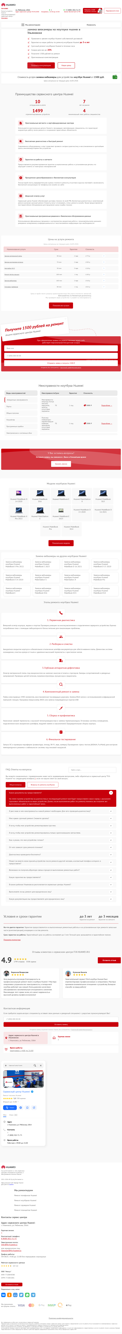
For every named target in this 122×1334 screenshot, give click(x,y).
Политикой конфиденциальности (81, 1031)
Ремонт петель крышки (12, 274)
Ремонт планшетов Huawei (25, 1212)
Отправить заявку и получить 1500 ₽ (61, 363)
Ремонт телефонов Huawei (25, 1197)
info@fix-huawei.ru (9, 1246)
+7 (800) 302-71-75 (73, 10)
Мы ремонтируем (30, 24)
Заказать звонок (61, 464)
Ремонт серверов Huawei (25, 1207)
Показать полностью (12, 942)
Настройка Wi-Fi (10, 268)
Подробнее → (106, 405)
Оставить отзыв (109, 962)
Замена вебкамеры (11, 281)
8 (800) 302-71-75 (9, 1240)
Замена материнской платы (13, 256)
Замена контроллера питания (14, 262)
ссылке (11, 1186)
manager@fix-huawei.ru (11, 1252)
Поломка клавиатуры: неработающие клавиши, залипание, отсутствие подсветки (47, 423)
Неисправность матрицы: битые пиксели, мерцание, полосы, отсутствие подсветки (48, 405)
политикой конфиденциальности (70, 367)
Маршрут (10, 1109)
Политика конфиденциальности (61, 1320)
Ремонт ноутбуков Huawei (25, 1202)
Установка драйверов (11, 287)
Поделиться (3, 1297)
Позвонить (91, 25)
